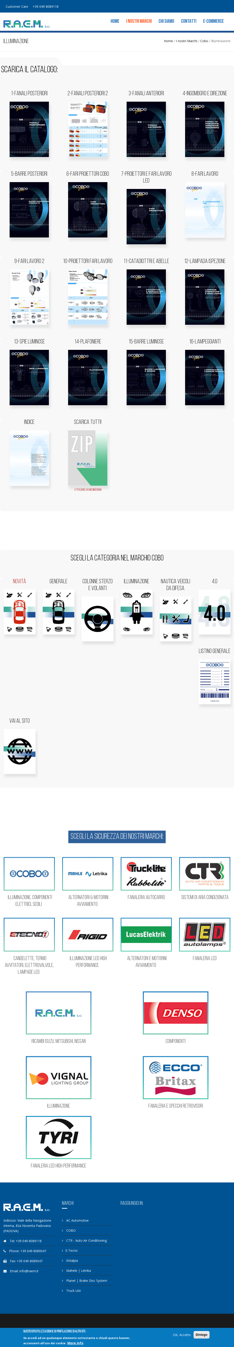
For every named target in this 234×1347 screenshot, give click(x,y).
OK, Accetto (182, 1335)
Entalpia (70, 1260)
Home (115, 21)
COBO (69, 1230)
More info (75, 1343)
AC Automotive (75, 1220)
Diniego (201, 1335)
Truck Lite (71, 1290)
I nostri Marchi (139, 21)
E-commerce (213, 21)
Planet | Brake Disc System (84, 1280)
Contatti (188, 21)
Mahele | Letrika (76, 1270)
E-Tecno (70, 1250)
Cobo (204, 41)
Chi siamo (166, 21)
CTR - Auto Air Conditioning (84, 1240)
